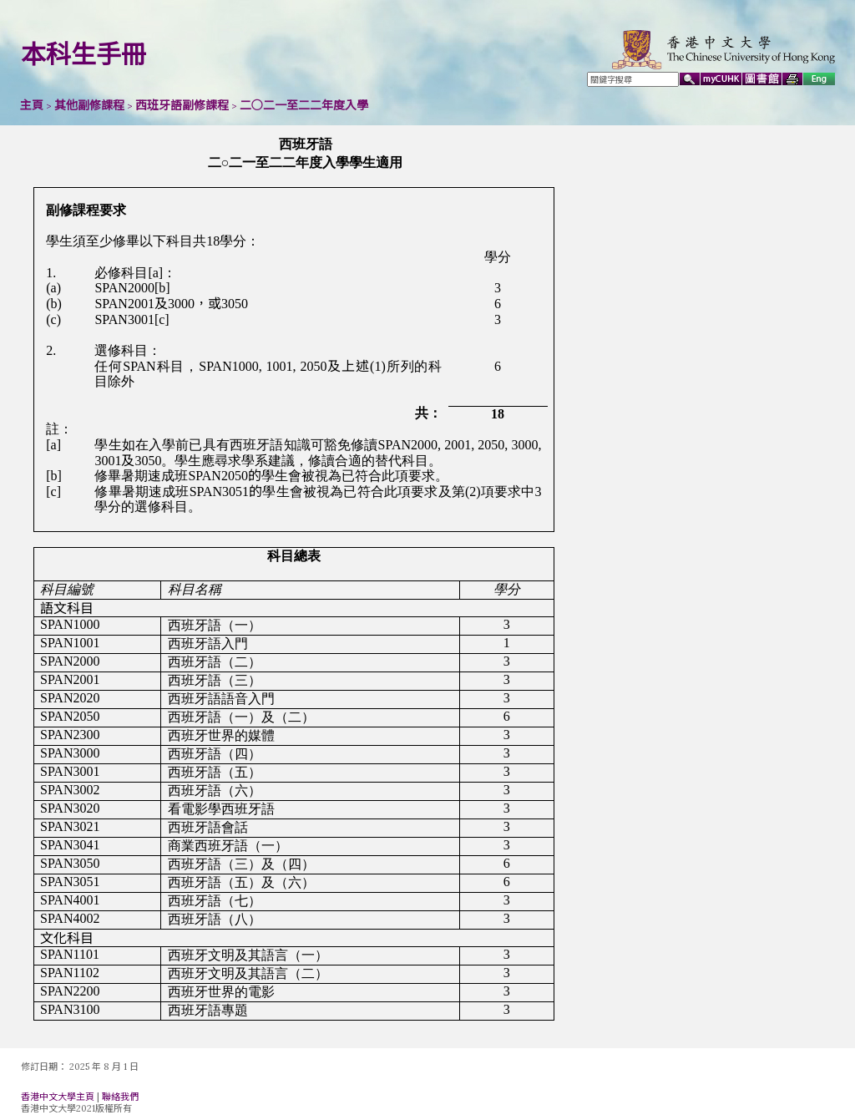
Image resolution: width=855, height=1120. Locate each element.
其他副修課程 (89, 105)
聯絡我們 (120, 1096)
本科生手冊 (83, 54)
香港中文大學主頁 (57, 1096)
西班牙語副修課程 (182, 105)
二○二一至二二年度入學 (304, 105)
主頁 (31, 105)
